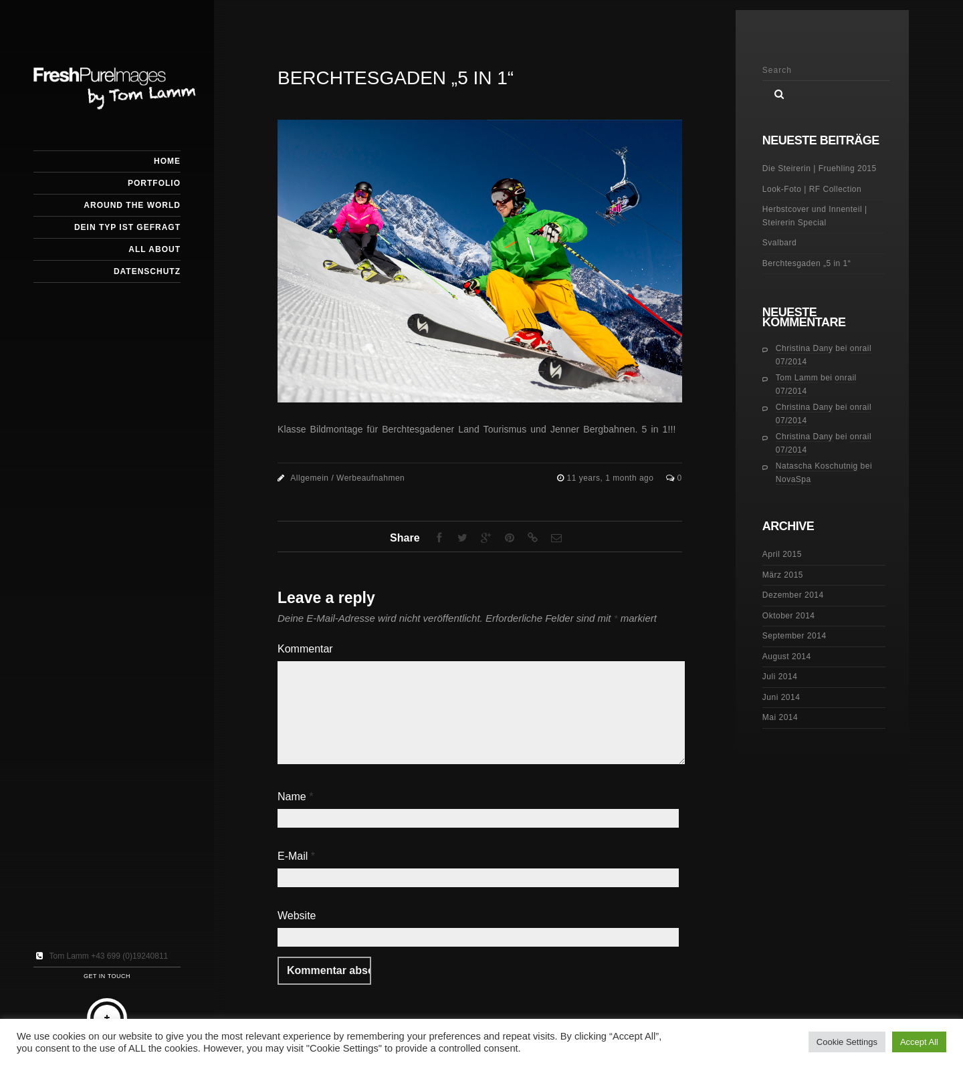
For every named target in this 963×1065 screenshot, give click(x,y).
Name (295, 796)
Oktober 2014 (788, 615)
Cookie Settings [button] (847, 1042)
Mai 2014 (780, 717)
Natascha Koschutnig (817, 466)
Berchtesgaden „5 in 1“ (806, 263)
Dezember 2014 (793, 595)
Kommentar (305, 649)
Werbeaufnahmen (370, 478)
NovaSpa (793, 479)
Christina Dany (804, 348)
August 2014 (786, 656)
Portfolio (154, 183)
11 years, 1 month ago (612, 478)
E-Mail (296, 856)
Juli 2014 (780, 676)
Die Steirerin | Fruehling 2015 (819, 168)
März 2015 (782, 575)
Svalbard (779, 242)
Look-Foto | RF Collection (811, 189)
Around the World (132, 205)
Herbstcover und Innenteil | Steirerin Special (814, 216)
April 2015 (782, 554)
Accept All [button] (919, 1042)
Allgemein (309, 478)
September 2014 (794, 635)
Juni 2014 (781, 697)
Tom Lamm (797, 377)
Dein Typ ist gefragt (127, 227)
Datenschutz (147, 271)
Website (297, 915)
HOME (167, 161)
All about (154, 249)
